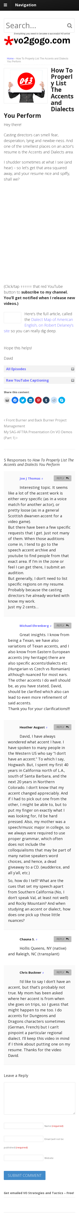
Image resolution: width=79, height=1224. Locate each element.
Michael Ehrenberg (34, 625)
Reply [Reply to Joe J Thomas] (60, 478)
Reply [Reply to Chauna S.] (60, 939)
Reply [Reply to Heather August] (60, 727)
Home (10, 58)
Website (49, 1158)
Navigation (25, 4)
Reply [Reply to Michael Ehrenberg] (60, 625)
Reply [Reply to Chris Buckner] (60, 972)
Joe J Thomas (30, 478)
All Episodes (16, 369)
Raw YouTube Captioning (27, 380)
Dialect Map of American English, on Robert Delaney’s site (39, 325)
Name (53, 1125)
